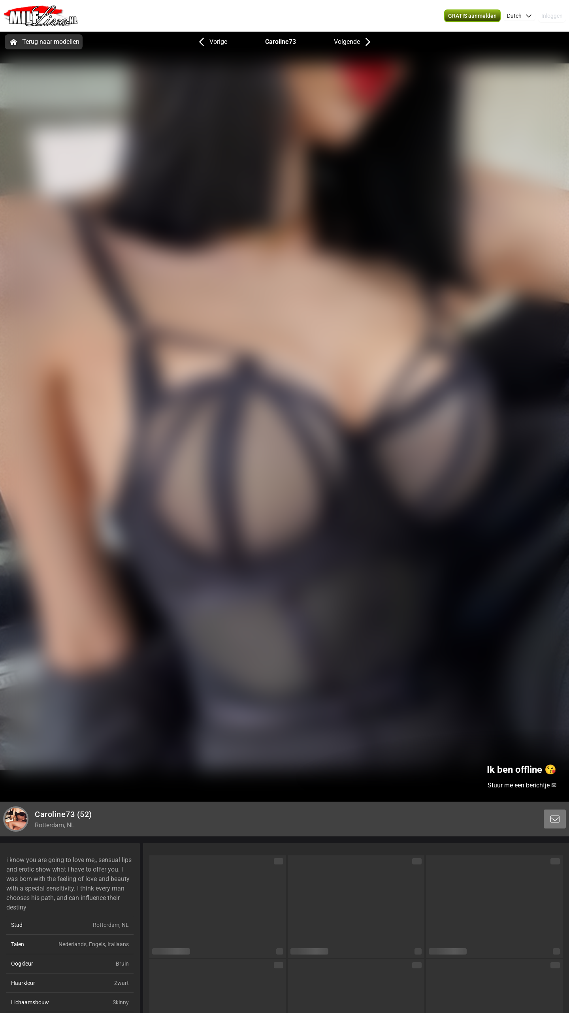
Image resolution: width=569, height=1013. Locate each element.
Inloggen (552, 16)
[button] (519, 16)
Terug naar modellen (43, 41)
